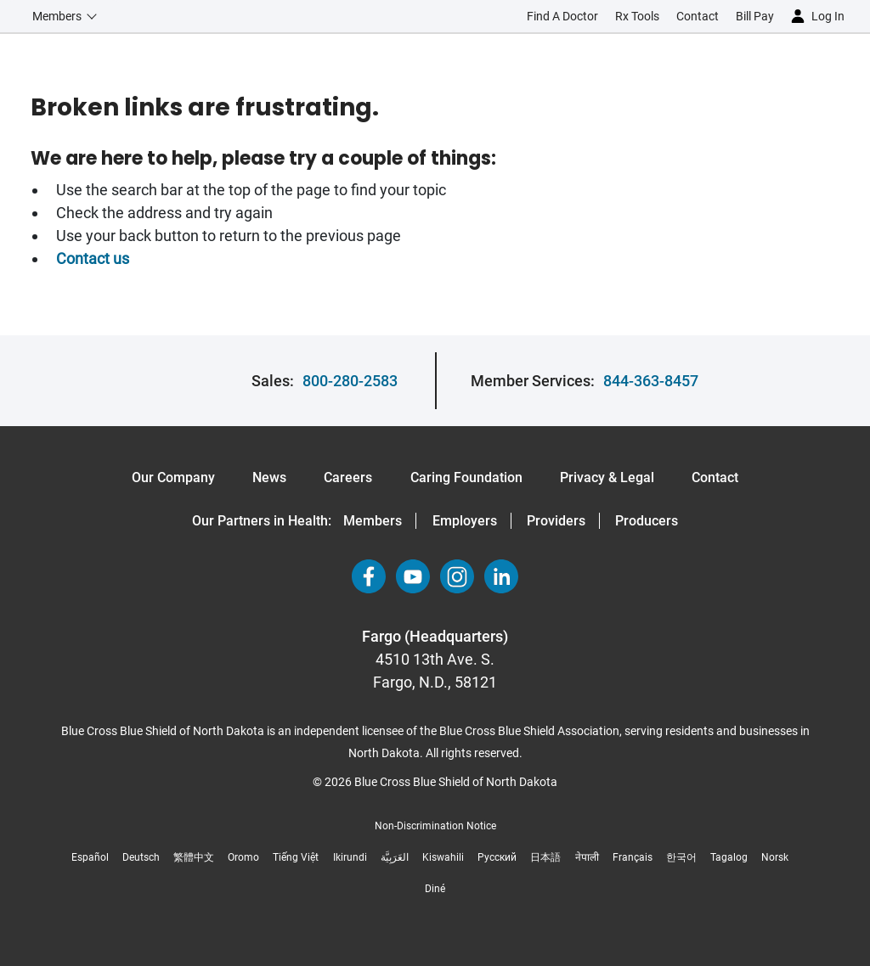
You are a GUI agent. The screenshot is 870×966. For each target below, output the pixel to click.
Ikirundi (350, 857)
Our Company (173, 477)
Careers (348, 477)
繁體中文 (193, 857)
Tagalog (729, 857)
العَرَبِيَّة (395, 857)
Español (90, 857)
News (269, 477)
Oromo (243, 857)
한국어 (681, 857)
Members (372, 521)
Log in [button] (828, 16)
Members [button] (57, 16)
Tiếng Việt (296, 857)
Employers (464, 521)
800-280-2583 (350, 381)
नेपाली (587, 857)
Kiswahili (443, 857)
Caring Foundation (466, 477)
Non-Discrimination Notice (435, 826)
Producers (646, 521)
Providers (556, 521)
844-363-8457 (650, 381)
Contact (715, 477)
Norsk (774, 857)
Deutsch (141, 857)
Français (632, 857)
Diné (435, 889)
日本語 (545, 857)
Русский (497, 857)
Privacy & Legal (607, 477)
